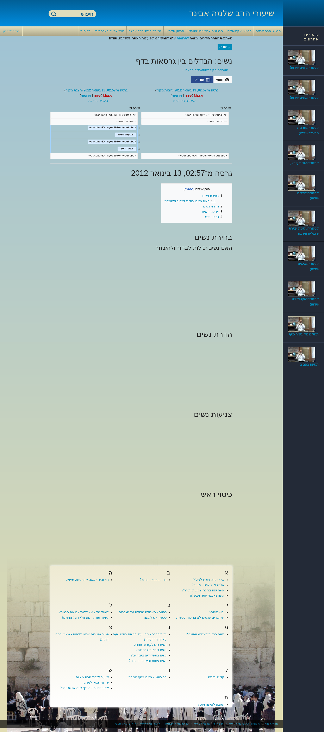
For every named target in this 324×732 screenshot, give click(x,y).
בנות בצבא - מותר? (153, 580)
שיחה (188, 95)
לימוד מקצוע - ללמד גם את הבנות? (84, 612)
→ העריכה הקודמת (218, 70)
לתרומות (183, 38)
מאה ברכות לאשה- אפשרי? (205, 634)
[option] (222, 79)
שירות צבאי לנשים (96, 682)
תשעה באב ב (309, 364)
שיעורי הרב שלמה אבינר (231, 13)
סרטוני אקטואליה (239, 31)
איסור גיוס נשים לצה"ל (208, 580)
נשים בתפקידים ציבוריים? (149, 655)
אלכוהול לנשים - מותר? (208, 585)
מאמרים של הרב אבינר (145, 31)
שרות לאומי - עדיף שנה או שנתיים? (84, 688)
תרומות (85, 31)
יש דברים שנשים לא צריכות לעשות (200, 617)
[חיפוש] (74, 14)
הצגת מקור (164, 90)
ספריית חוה (271, 723)
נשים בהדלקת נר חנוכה (150, 645)
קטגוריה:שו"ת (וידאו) (304, 163)
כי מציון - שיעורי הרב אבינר (244, 723)
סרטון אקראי (175, 31)
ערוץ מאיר (121, 723)
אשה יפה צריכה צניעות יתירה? (203, 590)
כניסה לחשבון (11, 31)
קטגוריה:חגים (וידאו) (304, 67)
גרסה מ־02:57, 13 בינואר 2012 (196, 90)
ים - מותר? (216, 612)
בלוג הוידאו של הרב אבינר (209, 723)
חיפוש (53, 14)
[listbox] (211, 79)
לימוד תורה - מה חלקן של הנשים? (85, 617)
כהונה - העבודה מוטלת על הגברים (143, 612)
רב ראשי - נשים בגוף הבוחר (148, 677)
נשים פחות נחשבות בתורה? (148, 660)
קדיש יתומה (216, 677)
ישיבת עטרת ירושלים (177, 723)
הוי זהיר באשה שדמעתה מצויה (87, 580)
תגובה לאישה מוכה (211, 704)
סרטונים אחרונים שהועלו (205, 31)
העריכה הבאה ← (193, 70)
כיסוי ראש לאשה (155, 617)
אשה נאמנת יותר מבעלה (207, 595)
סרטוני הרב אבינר (268, 31)
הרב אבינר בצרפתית (109, 31)
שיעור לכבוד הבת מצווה (92, 677)
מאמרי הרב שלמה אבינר (146, 723)
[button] (222, 79)
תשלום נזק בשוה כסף (304, 334)
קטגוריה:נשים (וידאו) (304, 97)
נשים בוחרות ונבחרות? (151, 650)
